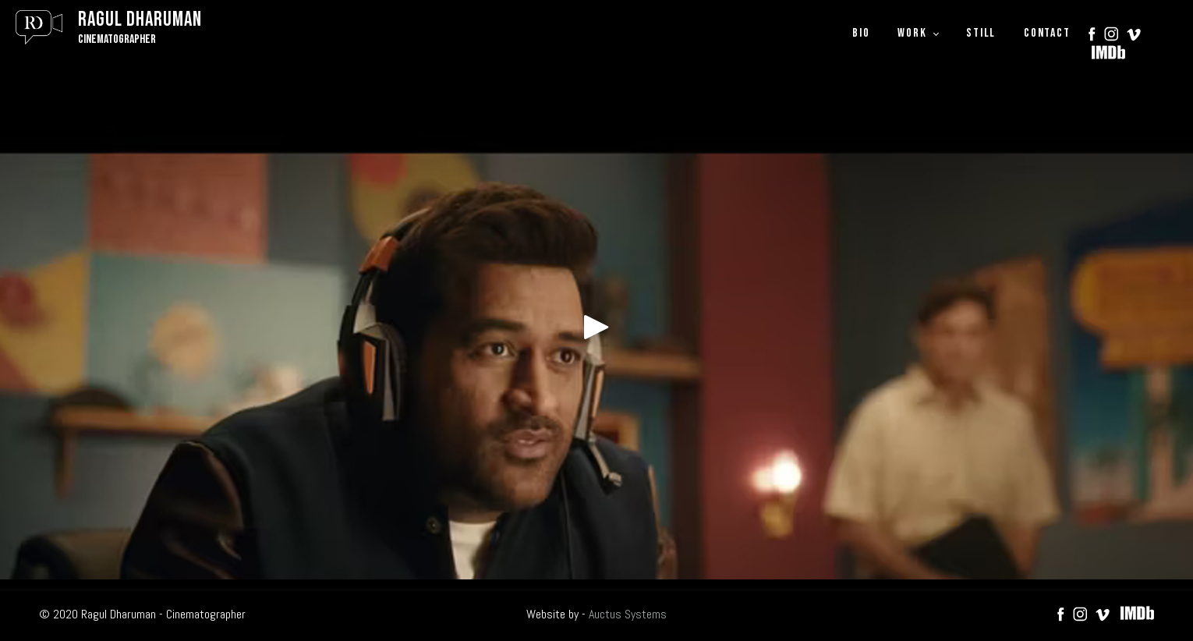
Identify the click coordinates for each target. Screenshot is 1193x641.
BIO (860, 33)
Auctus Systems (628, 614)
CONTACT (1047, 33)
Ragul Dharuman (140, 20)
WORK (911, 33)
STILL (981, 33)
